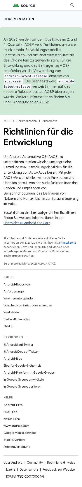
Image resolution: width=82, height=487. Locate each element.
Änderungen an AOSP (31, 102)
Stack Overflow (14, 440)
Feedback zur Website (59, 469)
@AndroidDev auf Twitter (21, 352)
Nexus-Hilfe (11, 419)
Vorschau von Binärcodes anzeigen (27, 305)
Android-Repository (17, 284)
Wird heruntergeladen (18, 298)
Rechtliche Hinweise (61, 462)
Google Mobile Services (19, 433)
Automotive (50, 121)
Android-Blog (12, 359)
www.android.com (16, 426)
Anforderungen (14, 291)
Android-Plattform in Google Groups (28, 372)
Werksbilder (11, 312)
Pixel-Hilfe (10, 412)
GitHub (8, 326)
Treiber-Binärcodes (16, 319)
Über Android (13, 462)
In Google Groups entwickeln (23, 379)
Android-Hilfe (13, 405)
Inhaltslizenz (67, 242)
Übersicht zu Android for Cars (26, 223)
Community (35, 462)
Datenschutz (29, 469)
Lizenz (10, 469)
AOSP (7, 121)
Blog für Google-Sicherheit (22, 365)
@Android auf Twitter (18, 345)
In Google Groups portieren (22, 386)
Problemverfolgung (16, 447)
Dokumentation (18, 19)
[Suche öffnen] (72, 5)
